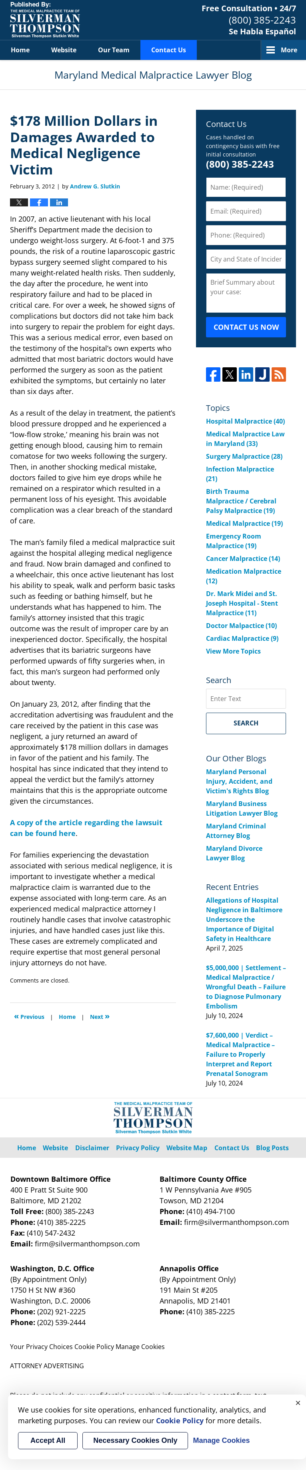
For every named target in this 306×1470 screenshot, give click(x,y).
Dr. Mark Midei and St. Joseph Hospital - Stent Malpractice (242, 603)
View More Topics (233, 651)
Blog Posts (272, 1147)
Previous (29, 1015)
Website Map (186, 1147)
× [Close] (298, 1402)
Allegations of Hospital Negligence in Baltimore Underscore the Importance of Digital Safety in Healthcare (244, 919)
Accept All (47, 1440)
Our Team (114, 50)
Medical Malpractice (244, 523)
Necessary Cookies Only (135, 1440)
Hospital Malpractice (245, 421)
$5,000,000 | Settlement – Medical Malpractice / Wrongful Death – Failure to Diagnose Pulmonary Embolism (246, 986)
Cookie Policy (94, 1346)
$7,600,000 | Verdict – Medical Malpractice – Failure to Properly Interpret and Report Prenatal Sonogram (240, 1054)
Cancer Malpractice (243, 558)
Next (100, 1015)
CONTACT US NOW (246, 327)
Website (63, 50)
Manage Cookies (140, 1346)
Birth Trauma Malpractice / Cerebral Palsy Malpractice (241, 501)
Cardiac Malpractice (242, 638)
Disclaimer (92, 1147)
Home (20, 50)
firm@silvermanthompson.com (87, 1243)
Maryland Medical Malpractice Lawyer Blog (45, 20)
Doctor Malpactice (241, 625)
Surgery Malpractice (244, 456)
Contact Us (168, 50)
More (289, 50)
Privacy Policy (138, 1147)
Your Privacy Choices (41, 1346)
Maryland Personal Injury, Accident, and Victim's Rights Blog (239, 781)
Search (246, 723)
